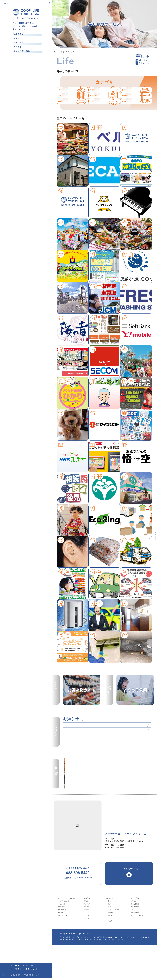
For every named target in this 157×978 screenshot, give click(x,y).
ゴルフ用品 (87, 951)
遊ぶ (125, 95)
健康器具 (87, 943)
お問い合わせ (135, 946)
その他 (127, 125)
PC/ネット (98, 110)
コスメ (86, 946)
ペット (95, 125)
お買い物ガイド (32, 969)
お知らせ (134, 934)
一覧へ (84, 748)
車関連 (63, 125)
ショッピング (18, 39)
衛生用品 (87, 940)
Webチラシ (17, 34)
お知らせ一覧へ (43, 4)
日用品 (86, 934)
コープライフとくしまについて (23, 965)
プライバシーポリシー (138, 948)
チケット (16, 49)
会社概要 (62, 937)
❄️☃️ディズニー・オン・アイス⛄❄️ (29, 4)
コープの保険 (16, 969)
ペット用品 (87, 948)
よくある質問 (16, 975)
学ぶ (62, 110)
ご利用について (64, 934)
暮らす (95, 95)
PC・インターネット (115, 943)
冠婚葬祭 (128, 110)
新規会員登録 (28, 975)
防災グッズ (87, 937)
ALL (61, 95)
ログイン (39, 975)
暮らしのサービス (21, 54)
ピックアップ (18, 44)
